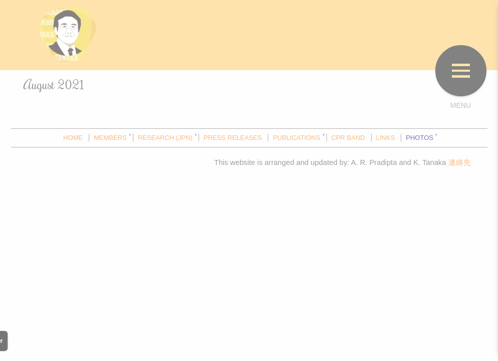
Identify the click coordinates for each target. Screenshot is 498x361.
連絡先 (459, 162)
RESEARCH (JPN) (165, 137)
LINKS (385, 137)
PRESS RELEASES (233, 137)
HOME (73, 137)
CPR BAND (348, 137)
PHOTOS (419, 137)
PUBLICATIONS (296, 137)
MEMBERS (110, 137)
